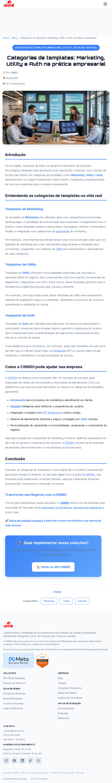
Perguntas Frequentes (70, 688)
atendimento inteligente (88, 507)
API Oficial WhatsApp (14, 678)
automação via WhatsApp (56, 507)
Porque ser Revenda (14, 694)
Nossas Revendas (12, 699)
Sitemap (80, 773)
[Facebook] (14, 761)
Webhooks (63, 718)
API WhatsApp (51, 412)
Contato (62, 683)
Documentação (66, 708)
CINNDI (12, 377)
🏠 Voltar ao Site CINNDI (53, 567)
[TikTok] (30, 761)
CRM (59, 249)
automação (62, 231)
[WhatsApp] (38, 761)
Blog (14, 37)
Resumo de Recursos (14, 683)
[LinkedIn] (22, 761)
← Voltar (56, 592)
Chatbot (15, 406)
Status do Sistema (67, 693)
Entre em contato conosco (26, 520)
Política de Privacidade (70, 698)
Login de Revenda (13, 708)
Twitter (66, 601)
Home (6, 37)
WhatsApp (59, 350)
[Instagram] (6, 761)
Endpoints (63, 713)
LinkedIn (82, 601)
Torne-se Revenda (13, 703)
